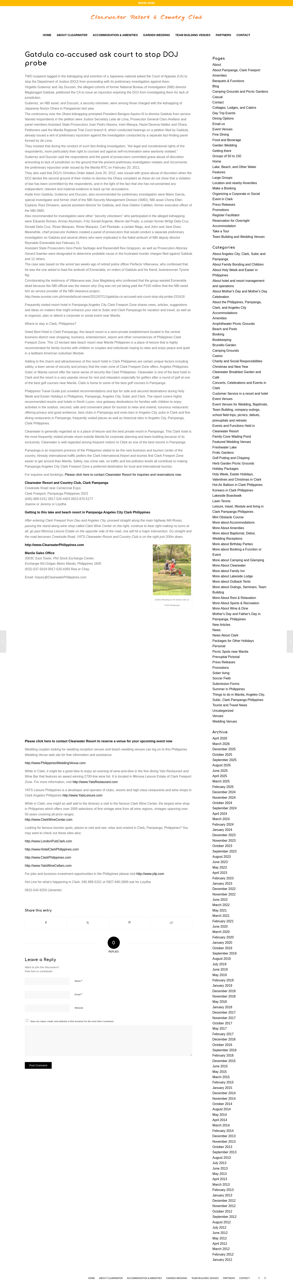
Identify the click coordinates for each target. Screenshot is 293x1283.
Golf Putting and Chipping (230, 458)
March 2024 (221, 819)
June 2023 (220, 862)
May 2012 (219, 1238)
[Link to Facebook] (259, 1278)
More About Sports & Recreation (235, 603)
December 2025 (224, 749)
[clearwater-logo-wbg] (146, 18)
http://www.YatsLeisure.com (82, 795)
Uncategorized (222, 710)
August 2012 (221, 1222)
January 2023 (222, 883)
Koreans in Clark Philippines (232, 490)
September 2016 (224, 1050)
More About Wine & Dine (230, 608)
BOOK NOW (146, 3)
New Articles (221, 624)
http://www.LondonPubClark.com (48, 841)
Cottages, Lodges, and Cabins (234, 107)
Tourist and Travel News (229, 705)
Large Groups (222, 177)
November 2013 (224, 1141)
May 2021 (219, 910)
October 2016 (222, 1045)
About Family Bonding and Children (238, 264)
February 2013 (223, 1190)
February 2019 (223, 980)
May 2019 (219, 975)
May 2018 (219, 1001)
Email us (218, 124)
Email (78, 994)
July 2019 (219, 964)
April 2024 (219, 813)
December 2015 (224, 1061)
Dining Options (223, 118)
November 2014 (224, 1098)
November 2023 (224, 840)
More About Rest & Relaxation (234, 598)
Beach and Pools (224, 329)
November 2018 (224, 996)
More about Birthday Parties (232, 544)
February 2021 (223, 921)
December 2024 (224, 792)
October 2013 (222, 1147)
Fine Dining (220, 134)
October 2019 (222, 948)
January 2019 (222, 985)
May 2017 (219, 1028)
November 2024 (224, 797)
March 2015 (221, 1077)
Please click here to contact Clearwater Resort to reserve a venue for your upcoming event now (98, 741)
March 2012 (221, 1249)
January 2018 (222, 1007)
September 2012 (224, 1216)
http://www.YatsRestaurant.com (95, 782)
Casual (217, 97)
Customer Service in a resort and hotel (240, 393)
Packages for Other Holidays (233, 641)
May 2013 (219, 1173)
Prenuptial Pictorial (225, 657)
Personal (218, 646)
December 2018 (224, 991)
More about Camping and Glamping (238, 560)
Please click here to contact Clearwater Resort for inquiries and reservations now (123, 474)
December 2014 (224, 1093)
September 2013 (224, 1152)
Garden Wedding (224, 145)
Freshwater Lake (224, 447)
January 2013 (222, 1195)
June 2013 (220, 1168)
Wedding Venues (224, 721)
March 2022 (221, 905)
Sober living (221, 673)
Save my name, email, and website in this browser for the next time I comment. (72, 1021)
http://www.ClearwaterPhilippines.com (54, 545)
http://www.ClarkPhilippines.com (48, 857)
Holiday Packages (225, 468)
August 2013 (221, 1157)
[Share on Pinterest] (129, 922)
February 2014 (223, 1131)
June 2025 (220, 770)
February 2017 (223, 1034)
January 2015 (222, 1088)
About (216, 64)
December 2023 (224, 835)
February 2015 (223, 1082)
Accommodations (224, 313)
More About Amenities (228, 528)
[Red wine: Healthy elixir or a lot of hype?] (3, 641)
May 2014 (219, 1114)
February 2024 (223, 824)
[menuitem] (47, 35)
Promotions (220, 210)
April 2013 (219, 1179)
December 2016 (224, 1039)
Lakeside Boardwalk (227, 495)
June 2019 (220, 969)
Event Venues (222, 129)
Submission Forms (225, 683)
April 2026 (219, 738)
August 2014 (221, 1109)
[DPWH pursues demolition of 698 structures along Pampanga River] (290, 641)
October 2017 (222, 1023)
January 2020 (222, 942)
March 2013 (221, 1184)
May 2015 (219, 1071)
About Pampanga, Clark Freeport (236, 70)
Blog (215, 86)
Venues (217, 716)
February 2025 (223, 787)
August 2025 (221, 765)
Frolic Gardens (223, 452)
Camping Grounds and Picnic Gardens (240, 91)
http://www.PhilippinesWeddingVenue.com (55, 763)
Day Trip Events (223, 113)
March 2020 (221, 932)
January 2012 (222, 1259)
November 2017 (224, 1018)
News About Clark (225, 635)
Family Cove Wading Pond (231, 436)
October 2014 (222, 1104)
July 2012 (219, 1227)
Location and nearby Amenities (234, 183)
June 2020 (220, 926)
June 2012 (220, 1233)
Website (79, 1008)
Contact (218, 102)
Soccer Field (221, 678)
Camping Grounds (225, 350)
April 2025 (219, 776)
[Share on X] (87, 922)
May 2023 (219, 867)
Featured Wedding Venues (231, 442)
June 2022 (220, 899)
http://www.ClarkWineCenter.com (48, 819)
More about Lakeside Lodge (232, 576)
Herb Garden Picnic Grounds (233, 463)
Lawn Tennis (221, 501)
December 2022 (224, 889)
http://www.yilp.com (150, 873)
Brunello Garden (224, 345)
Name (78, 980)
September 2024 (224, 808)
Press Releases (223, 204)
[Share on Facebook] (46, 922)
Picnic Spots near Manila (230, 651)
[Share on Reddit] (171, 922)
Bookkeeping (221, 340)
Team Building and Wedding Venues (238, 236)
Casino (217, 356)
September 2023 (224, 851)
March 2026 (221, 744)
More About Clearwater (229, 565)
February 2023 (223, 878)
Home (216, 161)
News (216, 630)
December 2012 (224, 1200)
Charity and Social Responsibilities (237, 361)
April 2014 (219, 1120)
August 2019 (221, 958)
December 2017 (224, 1012)
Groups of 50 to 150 (226, 156)
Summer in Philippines (228, 689)
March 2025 (221, 781)
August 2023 (221, 856)
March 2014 (221, 1125)
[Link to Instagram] (265, 1278)
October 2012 (222, 1211)
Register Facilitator (225, 215)
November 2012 (224, 1206)
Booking (218, 334)
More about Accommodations (233, 522)
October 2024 (222, 803)
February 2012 (223, 1254)
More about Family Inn (228, 571)
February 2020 (223, 937)
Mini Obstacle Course (228, 517)
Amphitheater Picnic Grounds (233, 323)
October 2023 (222, 846)
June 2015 (220, 1066)
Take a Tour (220, 231)
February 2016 (223, 1055)
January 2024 (222, 830)
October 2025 (222, 754)
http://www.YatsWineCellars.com (48, 865)
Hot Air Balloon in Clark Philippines (237, 485)
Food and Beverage (226, 140)
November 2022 (224, 894)
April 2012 (219, 1243)
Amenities (219, 75)
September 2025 (224, 760)
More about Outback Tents (231, 581)
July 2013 (219, 1163)
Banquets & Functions (228, 81)
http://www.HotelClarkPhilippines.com (52, 849)
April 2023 (219, 872)
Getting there (221, 151)
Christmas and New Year (230, 366)
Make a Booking (224, 188)
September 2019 (224, 953)
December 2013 (224, 1136)
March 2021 (221, 915)
